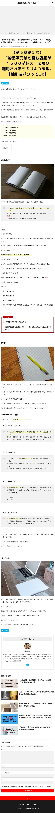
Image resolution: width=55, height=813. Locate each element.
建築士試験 (22, 46)
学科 (11, 46)
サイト (3, 779)
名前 (2, 766)
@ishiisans (27, 89)
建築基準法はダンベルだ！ (28, 3)
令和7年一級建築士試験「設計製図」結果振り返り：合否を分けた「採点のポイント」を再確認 (35, 716)
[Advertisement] (27, 19)
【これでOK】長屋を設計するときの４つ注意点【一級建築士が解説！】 (35, 681)
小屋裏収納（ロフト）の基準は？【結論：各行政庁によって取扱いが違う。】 (36, 705)
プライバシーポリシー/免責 (27, 805)
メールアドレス (5, 772)
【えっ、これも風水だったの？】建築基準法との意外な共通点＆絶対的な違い (36, 693)
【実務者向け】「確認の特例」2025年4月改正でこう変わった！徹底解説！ (36, 728)
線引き (27, 46)
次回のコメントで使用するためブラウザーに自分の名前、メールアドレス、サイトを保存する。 (27, 786)
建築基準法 (12, 33)
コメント (3, 749)
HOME (4, 33)
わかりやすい (20, 33)
